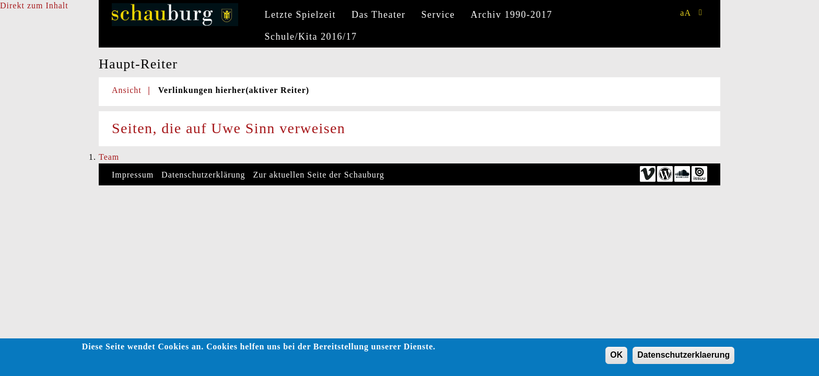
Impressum (133, 174)
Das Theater (379, 14)
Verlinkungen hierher (233, 90)
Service (438, 14)
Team (109, 156)
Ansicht (127, 90)
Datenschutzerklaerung (683, 354)
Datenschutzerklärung (203, 174)
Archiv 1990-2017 (511, 14)
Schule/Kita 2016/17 (311, 36)
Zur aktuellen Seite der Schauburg (318, 174)
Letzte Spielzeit (300, 14)
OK (616, 354)
